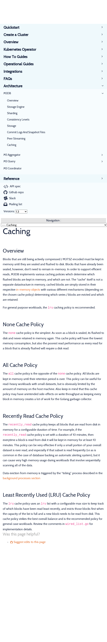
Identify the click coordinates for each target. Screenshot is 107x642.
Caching (11, 145)
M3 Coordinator (13, 168)
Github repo (16, 192)
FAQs (9, 79)
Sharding (12, 113)
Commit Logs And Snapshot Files (26, 132)
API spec (15, 186)
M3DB (7, 93)
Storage (11, 126)
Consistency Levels (18, 119)
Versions (9, 211)
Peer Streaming (16, 138)
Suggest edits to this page (28, 542)
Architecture (15, 86)
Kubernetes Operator (22, 49)
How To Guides (17, 57)
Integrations (15, 71)
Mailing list (15, 204)
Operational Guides (20, 64)
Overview (13, 42)
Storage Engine (16, 107)
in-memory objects (28, 289)
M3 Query (9, 161)
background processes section (21, 478)
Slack (12, 198)
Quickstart (13, 27)
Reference (13, 179)
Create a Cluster (18, 35)
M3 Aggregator (12, 155)
